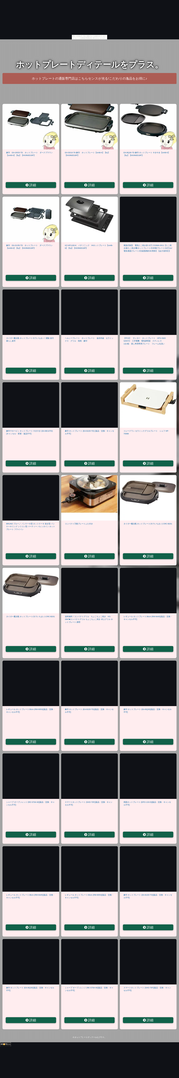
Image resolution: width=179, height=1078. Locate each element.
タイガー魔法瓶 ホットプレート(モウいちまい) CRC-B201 (148, 524)
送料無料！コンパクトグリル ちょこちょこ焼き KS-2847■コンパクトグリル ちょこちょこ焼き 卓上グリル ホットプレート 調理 (89, 619)
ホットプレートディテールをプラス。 (89, 64)
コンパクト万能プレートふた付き (79, 524)
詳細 (31, 185)
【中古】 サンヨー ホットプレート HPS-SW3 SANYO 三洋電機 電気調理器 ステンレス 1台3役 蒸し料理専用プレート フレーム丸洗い (150, 341)
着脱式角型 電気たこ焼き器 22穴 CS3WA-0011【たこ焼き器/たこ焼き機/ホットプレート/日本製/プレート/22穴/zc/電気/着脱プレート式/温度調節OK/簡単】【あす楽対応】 (148, 248)
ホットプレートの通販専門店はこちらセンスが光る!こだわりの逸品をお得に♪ (89, 78)
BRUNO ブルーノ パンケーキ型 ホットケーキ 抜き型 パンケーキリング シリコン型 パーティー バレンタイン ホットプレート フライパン (30, 526)
